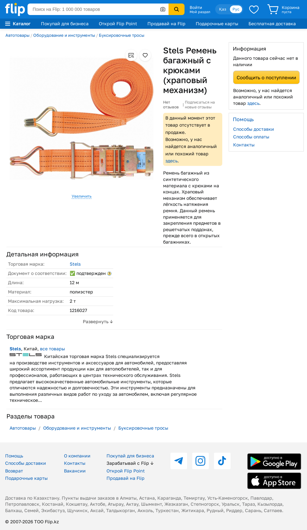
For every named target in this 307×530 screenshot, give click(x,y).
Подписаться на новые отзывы (200, 105)
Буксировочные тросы (121, 35)
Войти (196, 7)
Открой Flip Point (118, 23)
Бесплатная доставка (272, 23)
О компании (77, 455)
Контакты (244, 144)
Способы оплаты (251, 136)
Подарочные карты (217, 23)
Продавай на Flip (166, 23)
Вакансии (75, 470)
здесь (171, 160)
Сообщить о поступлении (266, 77)
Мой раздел (200, 12)
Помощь (14, 455)
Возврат (14, 470)
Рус (236, 9)
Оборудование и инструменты (64, 35)
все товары (52, 348)
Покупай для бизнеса (65, 23)
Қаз (222, 9)
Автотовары (17, 35)
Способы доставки (253, 129)
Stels (75, 264)
